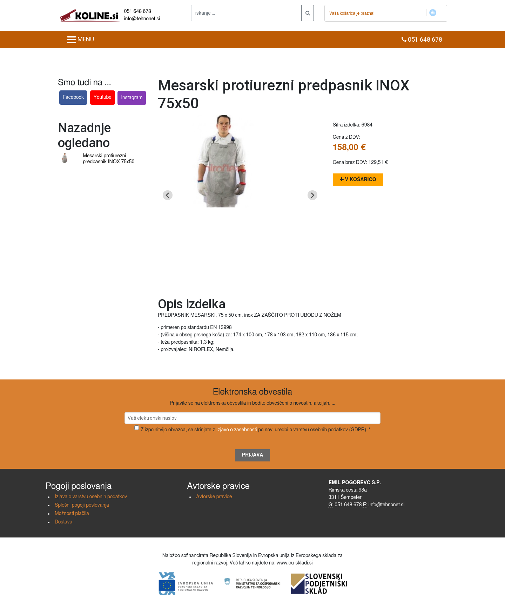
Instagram (131, 97)
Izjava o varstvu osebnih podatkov (91, 496)
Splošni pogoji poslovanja (82, 505)
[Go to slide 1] (240, 280)
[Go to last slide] (168, 195)
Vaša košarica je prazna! (352, 13)
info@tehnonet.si (142, 18)
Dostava (63, 522)
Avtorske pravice (214, 496)
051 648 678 (137, 11)
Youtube (103, 97)
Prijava (252, 455)
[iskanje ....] (246, 13)
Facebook (73, 97)
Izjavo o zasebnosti (236, 429)
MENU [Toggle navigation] (80, 39)
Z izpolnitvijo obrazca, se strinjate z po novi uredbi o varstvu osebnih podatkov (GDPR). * (256, 429)
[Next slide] (312, 195)
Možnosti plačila (72, 513)
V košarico (358, 179)
